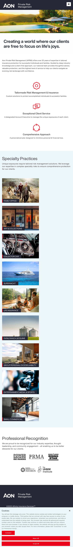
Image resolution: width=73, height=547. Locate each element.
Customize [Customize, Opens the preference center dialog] (8, 533)
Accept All (36, 543)
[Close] (69, 510)
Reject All (36, 538)
